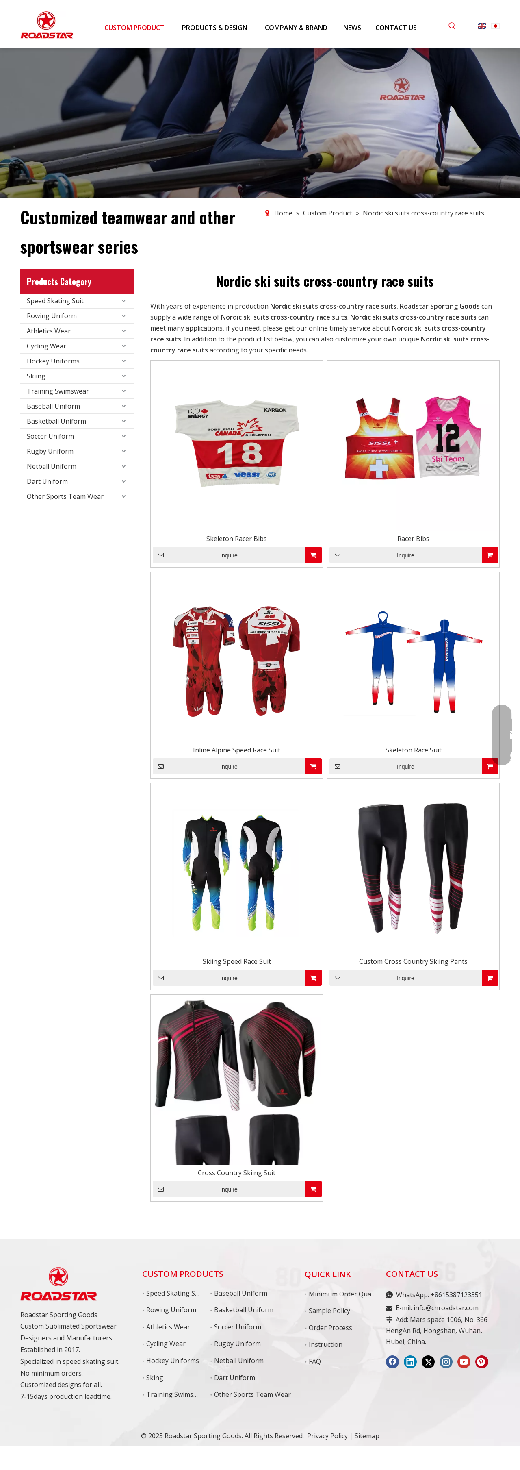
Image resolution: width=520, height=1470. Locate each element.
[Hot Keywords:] (452, 26)
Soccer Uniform (50, 436)
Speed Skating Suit (55, 300)
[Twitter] (428, 1361)
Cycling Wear (46, 345)
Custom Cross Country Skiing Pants (413, 961)
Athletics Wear (49, 330)
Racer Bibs (413, 539)
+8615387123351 (456, 1294)
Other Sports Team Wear (65, 496)
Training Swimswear (58, 391)
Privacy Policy (327, 1435)
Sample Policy (329, 1310)
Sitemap (367, 1435)
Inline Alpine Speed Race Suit (236, 750)
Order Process (330, 1327)
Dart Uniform (47, 481)
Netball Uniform (51, 466)
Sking (154, 1377)
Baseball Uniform (53, 406)
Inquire (195, 555)
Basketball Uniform (56, 421)
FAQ (315, 1361)
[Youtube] (463, 1361)
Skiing (36, 376)
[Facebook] (392, 1361)
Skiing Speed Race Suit (237, 961)
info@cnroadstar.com (446, 1307)
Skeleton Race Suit (414, 750)
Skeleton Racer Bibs (236, 539)
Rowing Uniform (52, 315)
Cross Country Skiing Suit (236, 1173)
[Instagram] (446, 1361)
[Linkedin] (410, 1361)
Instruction (325, 1344)
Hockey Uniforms (53, 361)
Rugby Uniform (50, 451)
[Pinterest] (481, 1361)
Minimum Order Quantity (347, 1294)
